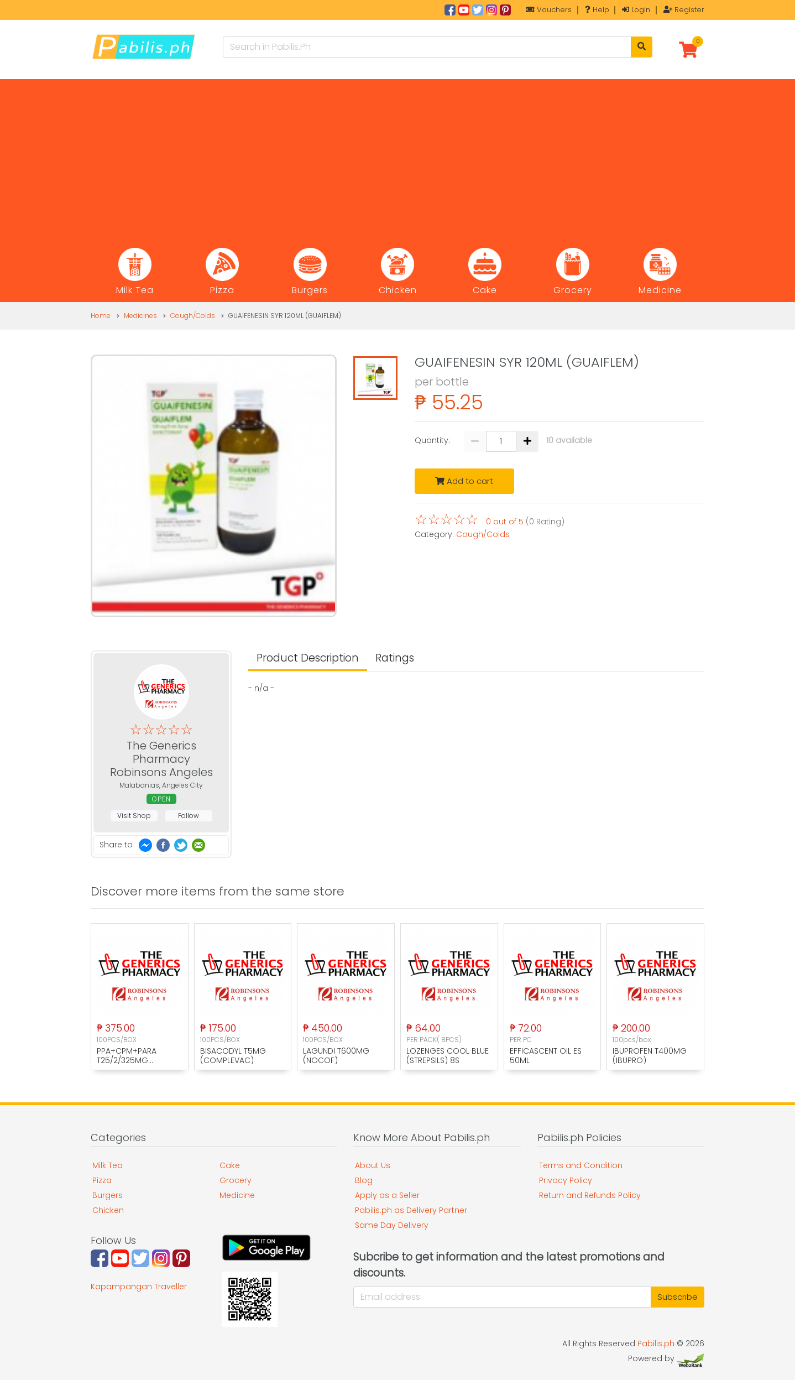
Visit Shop (134, 815)
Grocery (235, 1180)
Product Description (308, 657)
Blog (364, 1180)
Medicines (140, 315)
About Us (372, 1165)
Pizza (102, 1180)
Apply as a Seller (387, 1195)
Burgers (107, 1195)
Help (597, 9)
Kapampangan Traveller (139, 1286)
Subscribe (677, 1297)
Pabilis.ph (655, 1343)
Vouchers (549, 9)
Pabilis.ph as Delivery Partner (411, 1210)
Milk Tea (107, 1165)
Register (683, 9)
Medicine (237, 1195)
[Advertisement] (397, 156)
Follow (188, 815)
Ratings (394, 657)
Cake (229, 1165)
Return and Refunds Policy (590, 1195)
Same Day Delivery (391, 1225)
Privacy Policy (565, 1180)
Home (101, 315)
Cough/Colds (192, 315)
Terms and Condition (581, 1165)
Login (636, 9)
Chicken (108, 1210)
